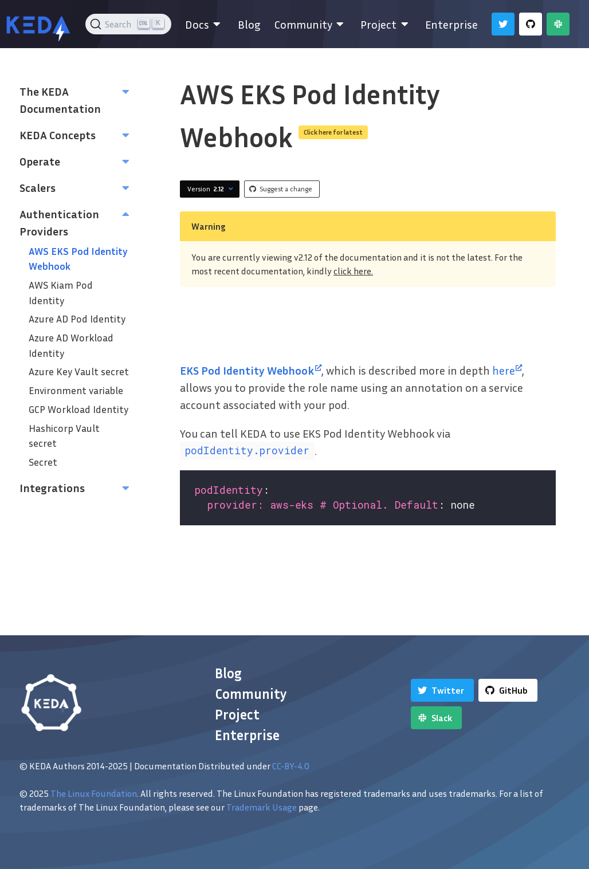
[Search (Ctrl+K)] (128, 24)
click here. (353, 271)
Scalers (37, 187)
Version (211, 189)
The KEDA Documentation (60, 99)
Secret (43, 462)
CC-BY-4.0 (290, 766)
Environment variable (76, 390)
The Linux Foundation (93, 793)
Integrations (52, 487)
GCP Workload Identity (78, 409)
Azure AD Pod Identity (77, 319)
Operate (39, 161)
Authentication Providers (59, 222)
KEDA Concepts (57, 134)
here (507, 370)
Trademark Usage (261, 807)
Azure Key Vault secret (79, 371)
